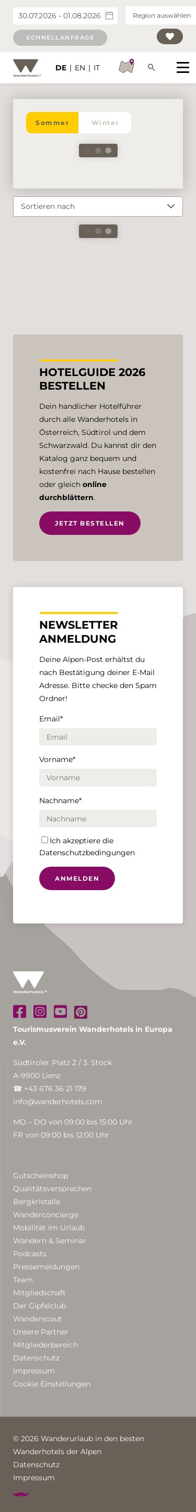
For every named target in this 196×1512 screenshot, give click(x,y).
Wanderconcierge (45, 1214)
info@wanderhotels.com (57, 1101)
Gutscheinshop (40, 1175)
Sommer (52, 123)
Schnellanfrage (60, 37)
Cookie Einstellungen (51, 1384)
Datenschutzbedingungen (87, 852)
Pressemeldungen (46, 1266)
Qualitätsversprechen (52, 1188)
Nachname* (60, 800)
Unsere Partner (40, 1331)
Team (23, 1279)
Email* (51, 718)
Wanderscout (37, 1318)
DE (60, 67)
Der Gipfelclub (39, 1305)
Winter (105, 123)
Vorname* (57, 759)
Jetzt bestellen (90, 523)
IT (97, 67)
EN (80, 67)
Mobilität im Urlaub (49, 1227)
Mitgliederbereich (45, 1344)
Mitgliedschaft (39, 1292)
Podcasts (30, 1253)
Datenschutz (36, 1358)
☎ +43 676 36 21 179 (49, 1088)
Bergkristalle (36, 1201)
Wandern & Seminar (49, 1240)
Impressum (34, 1371)
